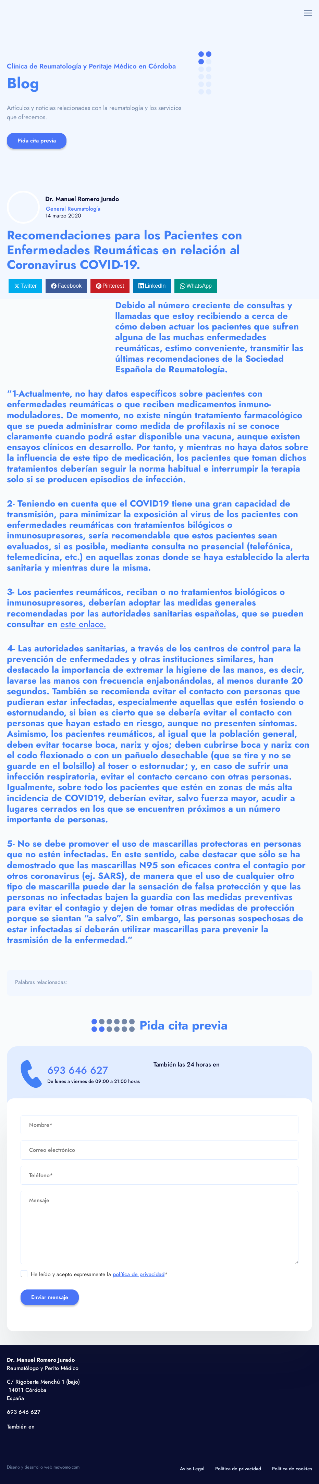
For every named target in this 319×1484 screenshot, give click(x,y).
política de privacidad (138, 1274)
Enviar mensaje (49, 1297)
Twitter (29, 286)
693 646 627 (80, 1070)
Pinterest (113, 286)
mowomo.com (66, 1467)
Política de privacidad (238, 1468)
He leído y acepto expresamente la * (94, 1274)
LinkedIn (155, 286)
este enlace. (83, 624)
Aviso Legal (192, 1468)
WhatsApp (199, 286)
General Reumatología (73, 209)
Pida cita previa (36, 141)
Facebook (70, 286)
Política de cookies (292, 1468)
